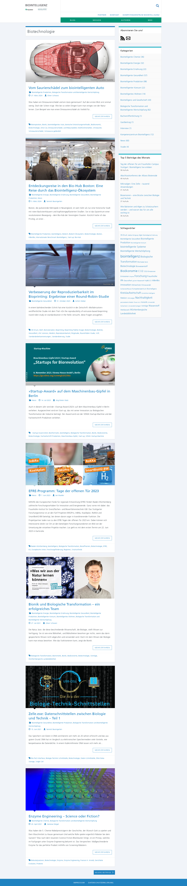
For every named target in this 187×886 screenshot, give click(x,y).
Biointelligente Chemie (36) (132, 57)
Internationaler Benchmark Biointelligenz (51, 237)
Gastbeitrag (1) (127, 122)
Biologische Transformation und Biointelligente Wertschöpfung (75, 92)
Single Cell (39, 761)
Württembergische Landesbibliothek (42, 659)
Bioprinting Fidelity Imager (74, 330)
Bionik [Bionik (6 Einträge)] (146, 262)
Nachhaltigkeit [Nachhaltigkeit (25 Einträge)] (143, 297)
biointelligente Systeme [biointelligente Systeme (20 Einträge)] (133, 246)
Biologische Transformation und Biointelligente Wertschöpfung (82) (135, 108)
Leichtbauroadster (70, 128)
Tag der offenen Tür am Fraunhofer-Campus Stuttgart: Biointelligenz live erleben (139, 165)
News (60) (124, 140)
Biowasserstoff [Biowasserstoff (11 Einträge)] (142, 266)
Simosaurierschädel (36, 131)
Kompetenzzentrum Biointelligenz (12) (137, 134)
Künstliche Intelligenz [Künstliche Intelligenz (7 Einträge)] (148, 293)
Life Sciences (43, 333)
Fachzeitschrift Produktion (50, 436)
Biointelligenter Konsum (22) (132, 87)
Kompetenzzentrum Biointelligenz (141, 15)
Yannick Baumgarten (54, 201)
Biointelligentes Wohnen (66, 617)
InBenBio (32, 237)
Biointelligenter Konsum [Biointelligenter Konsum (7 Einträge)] (138, 243)
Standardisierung (58, 336)
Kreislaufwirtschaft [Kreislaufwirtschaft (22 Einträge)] (130, 292)
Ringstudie (75, 333)
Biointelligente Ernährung (59, 195)
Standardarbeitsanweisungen (40, 336)
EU (30, 550)
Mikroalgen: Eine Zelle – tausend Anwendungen (134, 185)
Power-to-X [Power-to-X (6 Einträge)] (137, 302)
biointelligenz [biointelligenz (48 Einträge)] (130, 256)
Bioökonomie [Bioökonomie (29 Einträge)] (129, 271)
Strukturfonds (77, 550)
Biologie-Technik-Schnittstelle (57, 758)
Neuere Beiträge (104, 872)
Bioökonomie (102, 433)
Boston (99, 234)
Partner (102, 15)
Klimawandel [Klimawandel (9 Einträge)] (146, 285)
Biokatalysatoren (37, 860)
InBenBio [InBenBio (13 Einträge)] (155, 280)
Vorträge (93, 656)
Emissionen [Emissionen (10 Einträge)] (124, 276)
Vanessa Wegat (53, 824)
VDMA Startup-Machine (95, 436)
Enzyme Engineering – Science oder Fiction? (64, 816)
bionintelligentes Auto (56, 124)
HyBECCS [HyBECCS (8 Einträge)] (148, 280)
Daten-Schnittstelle (88, 758)
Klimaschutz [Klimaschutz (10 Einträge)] (136, 285)
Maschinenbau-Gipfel (69, 436)
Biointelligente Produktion (41, 92)
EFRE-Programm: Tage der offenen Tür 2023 (64, 491)
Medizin (52, 333)
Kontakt (114, 15)
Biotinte (100, 330)
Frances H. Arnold (87, 860)
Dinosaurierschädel (55, 128)
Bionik (44, 124)
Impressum (79, 883)
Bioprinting (60, 330)
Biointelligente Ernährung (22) (133, 69)
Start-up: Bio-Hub (74, 237)
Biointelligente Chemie (40, 821)
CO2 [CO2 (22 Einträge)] (140, 271)
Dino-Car (44, 128)
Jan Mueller (59, 495)
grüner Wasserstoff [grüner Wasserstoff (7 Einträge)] (138, 280)
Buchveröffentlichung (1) (131, 116)
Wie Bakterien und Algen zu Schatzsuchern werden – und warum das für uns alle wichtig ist (139, 209)
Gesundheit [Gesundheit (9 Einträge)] (128, 281)
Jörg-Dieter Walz (62, 400)
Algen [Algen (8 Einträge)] (141, 235)
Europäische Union (39, 550)
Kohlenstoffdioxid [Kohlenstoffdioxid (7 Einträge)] (126, 289)
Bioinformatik (54, 433)
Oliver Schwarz (53, 95)
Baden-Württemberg (39, 546)
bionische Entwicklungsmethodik (77, 124)
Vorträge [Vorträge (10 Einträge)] (144, 306)
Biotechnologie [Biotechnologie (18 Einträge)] (127, 266)
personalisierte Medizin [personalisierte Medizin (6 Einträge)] (126, 302)
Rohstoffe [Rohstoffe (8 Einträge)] (144, 302)
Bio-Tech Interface (38, 758)
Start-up (81, 436)
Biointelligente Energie (40, 195)
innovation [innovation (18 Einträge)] (125, 284)
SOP (97, 333)
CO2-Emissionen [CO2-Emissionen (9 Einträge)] (150, 271)
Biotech (65, 234)
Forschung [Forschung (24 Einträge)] (141, 276)
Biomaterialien (49, 330)
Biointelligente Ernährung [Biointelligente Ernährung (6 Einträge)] (150, 235)
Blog (72, 20)
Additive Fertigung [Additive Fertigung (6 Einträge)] (133, 235)
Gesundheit (33, 333)
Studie (67, 336)
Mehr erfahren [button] (102, 116)
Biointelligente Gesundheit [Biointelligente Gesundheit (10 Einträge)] (130, 239)
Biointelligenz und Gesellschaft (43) (135, 100)
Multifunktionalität (85, 128)
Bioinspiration (36, 124)
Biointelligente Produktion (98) (133, 81)
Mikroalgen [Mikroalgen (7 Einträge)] (131, 298)
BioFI (41, 330)
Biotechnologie (34, 128)
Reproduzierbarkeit (63, 333)
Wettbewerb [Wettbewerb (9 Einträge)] (125, 310)
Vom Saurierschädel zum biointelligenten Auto (66, 88)
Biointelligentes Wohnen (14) (132, 94)
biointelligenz (56, 234)
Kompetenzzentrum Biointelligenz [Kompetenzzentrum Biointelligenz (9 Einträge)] (144, 289)
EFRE (105, 546)
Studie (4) (124, 147)
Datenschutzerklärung (101, 883)
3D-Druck (35, 330)
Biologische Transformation (81, 433)
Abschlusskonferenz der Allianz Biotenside (138, 175)
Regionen (67, 550)
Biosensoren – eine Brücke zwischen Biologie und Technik (139, 197)
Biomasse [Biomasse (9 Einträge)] (141, 262)
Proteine (39, 864)
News (40, 198)
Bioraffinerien (85, 546)
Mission (97, 20)
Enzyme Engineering (71, 860)
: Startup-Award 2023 (39, 433)
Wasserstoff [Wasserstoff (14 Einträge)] (154, 305)
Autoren (125, 20)
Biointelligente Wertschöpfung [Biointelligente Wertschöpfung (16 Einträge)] (135, 251)
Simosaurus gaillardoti (52, 131)
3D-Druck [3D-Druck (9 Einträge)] (123, 235)
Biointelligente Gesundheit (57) (133, 75)
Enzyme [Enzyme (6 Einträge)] (132, 276)
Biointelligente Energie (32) (132, 63)
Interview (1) (125, 128)
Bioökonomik (96, 124)
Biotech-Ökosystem (76, 234)
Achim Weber (80, 301)
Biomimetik (56, 656)
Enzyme (60, 860)
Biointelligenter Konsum (47, 617)
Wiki (150, 20)
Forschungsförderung (55, 550)
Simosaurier (97, 128)
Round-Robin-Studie (87, 333)
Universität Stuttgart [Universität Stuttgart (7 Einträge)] (134, 306)
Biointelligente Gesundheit (79, 195)
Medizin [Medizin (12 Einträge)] (123, 298)
